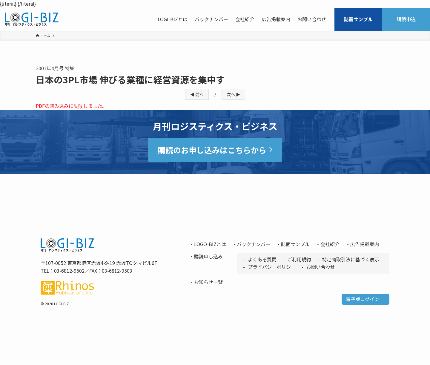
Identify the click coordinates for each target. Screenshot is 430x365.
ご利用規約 (299, 259)
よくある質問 (262, 259)
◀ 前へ (197, 94)
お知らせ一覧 (208, 282)
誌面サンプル (295, 244)
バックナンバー (253, 244)
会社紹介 (330, 244)
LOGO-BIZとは (210, 244)
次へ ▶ (233, 94)
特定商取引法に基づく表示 (350, 259)
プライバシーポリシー (272, 266)
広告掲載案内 (364, 244)
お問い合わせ (320, 266)
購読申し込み (208, 256)
